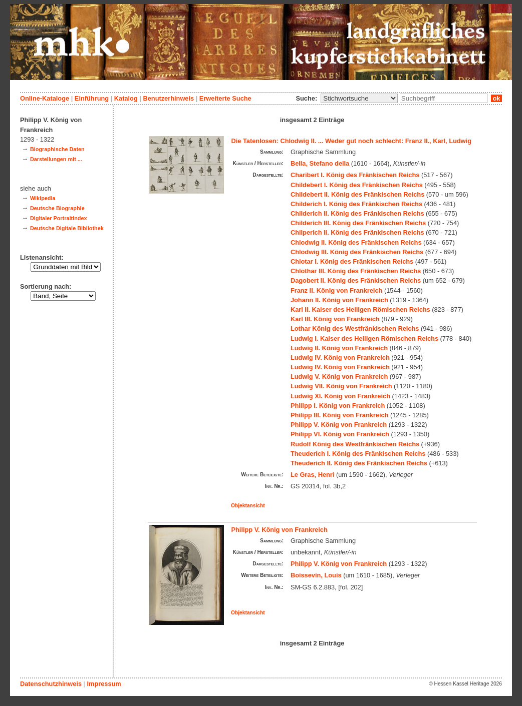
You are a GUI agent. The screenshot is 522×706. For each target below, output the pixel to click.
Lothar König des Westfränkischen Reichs (355, 328)
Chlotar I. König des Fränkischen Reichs (352, 261)
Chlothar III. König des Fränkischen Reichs (356, 271)
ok (496, 98)
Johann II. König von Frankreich (339, 300)
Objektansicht (248, 505)
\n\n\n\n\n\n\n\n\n (359, 98)
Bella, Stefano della (320, 163)
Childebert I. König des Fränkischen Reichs (357, 185)
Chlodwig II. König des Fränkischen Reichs (356, 242)
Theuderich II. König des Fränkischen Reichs (359, 463)
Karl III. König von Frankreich (335, 319)
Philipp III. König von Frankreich (340, 415)
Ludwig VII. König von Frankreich (341, 386)
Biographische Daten (57, 149)
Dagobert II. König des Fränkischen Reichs (356, 280)
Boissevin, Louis (316, 575)
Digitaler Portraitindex (58, 218)
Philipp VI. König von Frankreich (340, 434)
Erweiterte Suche (225, 98)
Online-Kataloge (44, 98)
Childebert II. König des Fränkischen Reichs (357, 194)
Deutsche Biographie (57, 208)
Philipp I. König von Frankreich (338, 405)
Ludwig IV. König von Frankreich (340, 357)
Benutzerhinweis (168, 98)
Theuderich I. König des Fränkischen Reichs (358, 453)
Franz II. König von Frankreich (336, 290)
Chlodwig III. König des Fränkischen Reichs (357, 252)
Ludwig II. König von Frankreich (339, 348)
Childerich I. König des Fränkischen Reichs (356, 204)
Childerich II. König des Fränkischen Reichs (357, 213)
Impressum (104, 683)
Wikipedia (43, 198)
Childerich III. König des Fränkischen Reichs (358, 223)
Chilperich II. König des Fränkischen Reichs (357, 232)
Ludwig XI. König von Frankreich (340, 396)
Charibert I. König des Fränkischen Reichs (355, 175)
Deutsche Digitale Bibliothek (67, 228)
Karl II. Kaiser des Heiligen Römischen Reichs (360, 309)
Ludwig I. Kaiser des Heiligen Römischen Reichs (364, 338)
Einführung (92, 98)
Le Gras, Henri (312, 474)
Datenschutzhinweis (51, 683)
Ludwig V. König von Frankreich (339, 376)
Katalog (126, 98)
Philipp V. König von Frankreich (339, 424)
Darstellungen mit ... (56, 159)
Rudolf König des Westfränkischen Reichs (355, 444)
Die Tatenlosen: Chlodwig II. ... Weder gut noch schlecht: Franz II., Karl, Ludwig (351, 141)
